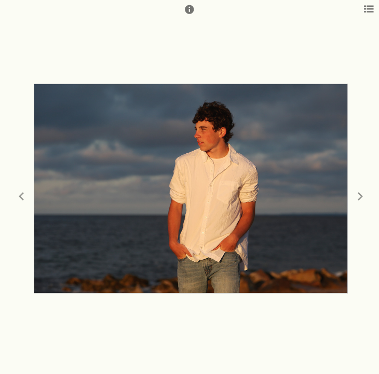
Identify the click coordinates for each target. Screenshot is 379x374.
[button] (189, 14)
